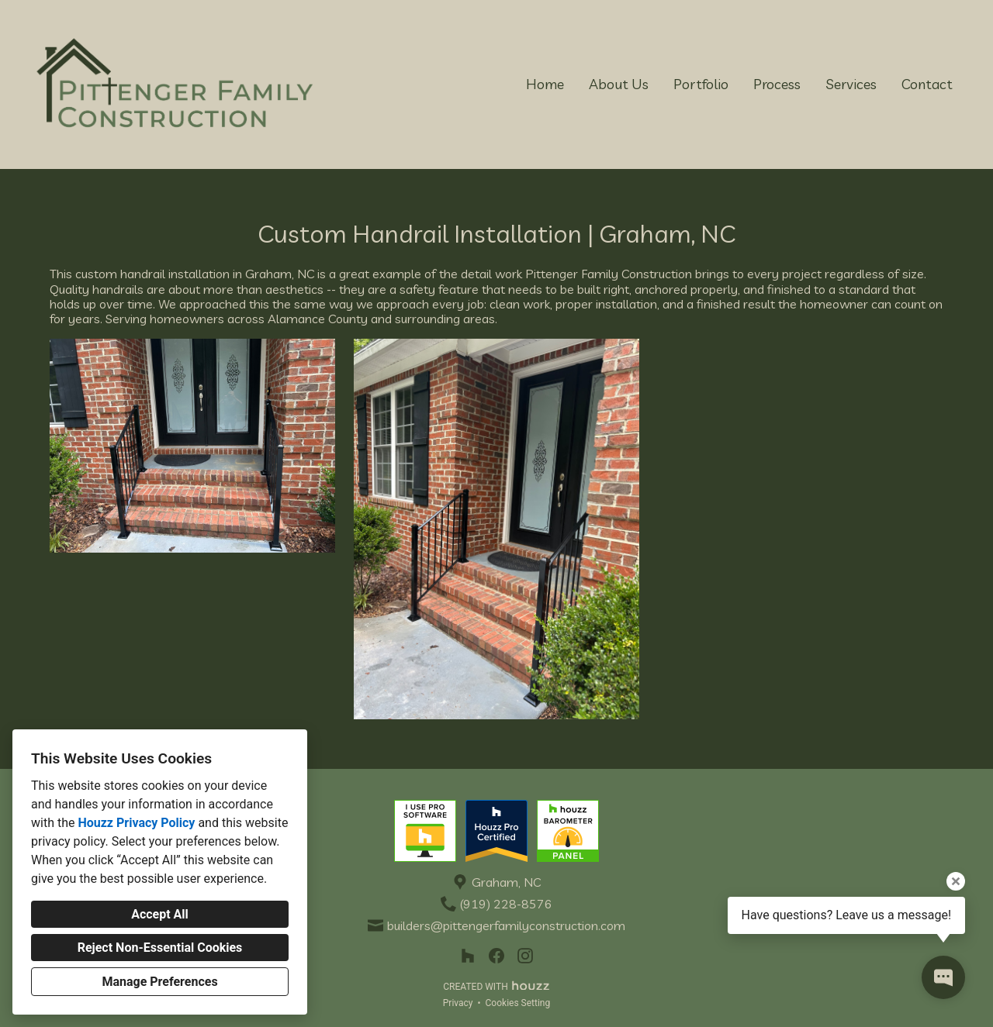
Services (851, 84)
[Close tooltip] (955, 881)
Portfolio (700, 84)
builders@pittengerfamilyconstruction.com (506, 925)
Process (777, 84)
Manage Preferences (159, 981)
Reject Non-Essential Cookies (160, 947)
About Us (619, 84)
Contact (927, 84)
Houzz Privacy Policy (136, 822)
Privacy (458, 1003)
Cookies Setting (518, 1003)
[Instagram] (526, 956)
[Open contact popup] (943, 977)
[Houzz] (467, 956)
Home (545, 84)
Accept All (160, 914)
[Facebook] (497, 956)
